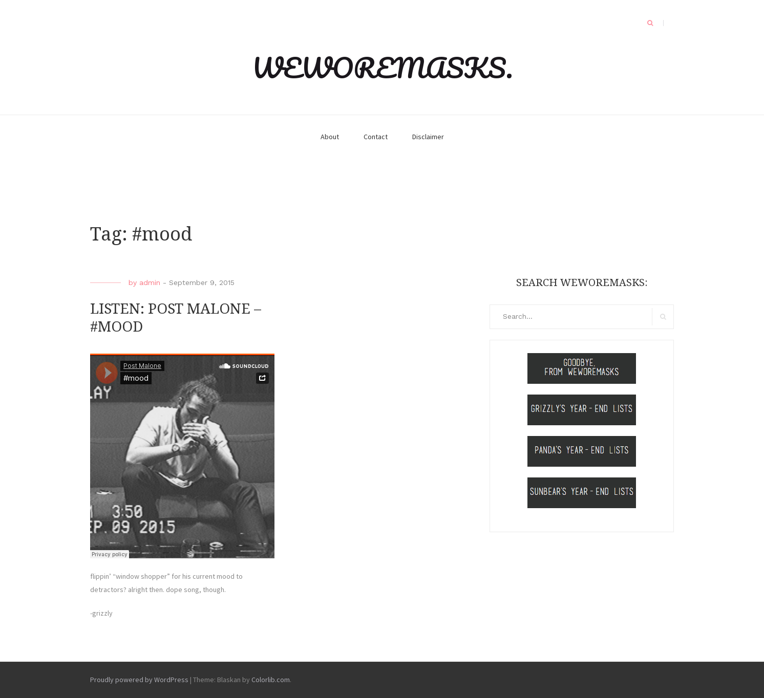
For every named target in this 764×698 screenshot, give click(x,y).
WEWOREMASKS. (382, 67)
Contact (376, 136)
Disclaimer (428, 136)
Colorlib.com (270, 679)
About (330, 136)
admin (149, 282)
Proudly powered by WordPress (139, 679)
